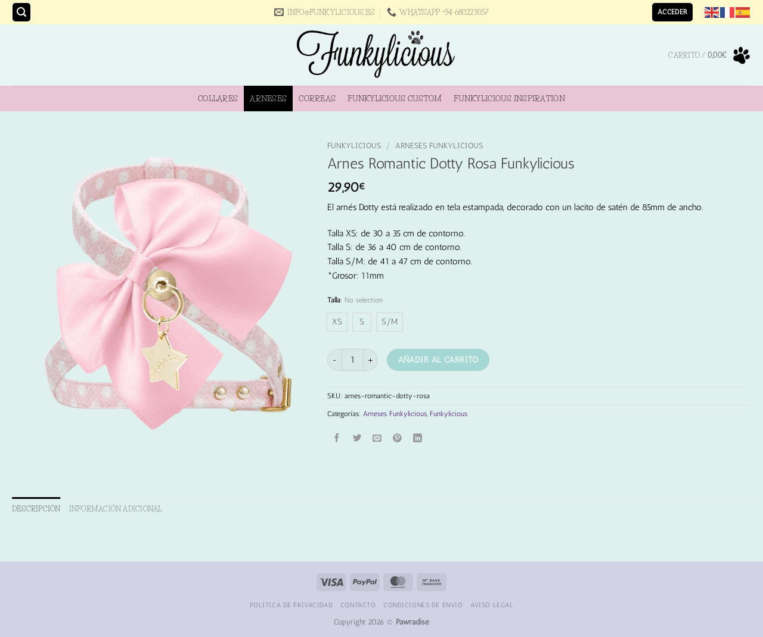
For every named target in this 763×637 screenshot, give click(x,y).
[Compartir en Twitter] (357, 439)
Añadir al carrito (438, 359)
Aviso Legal (491, 605)
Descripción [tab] (36, 508)
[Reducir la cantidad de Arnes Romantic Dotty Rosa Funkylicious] (334, 360)
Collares (218, 98)
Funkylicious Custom (395, 98)
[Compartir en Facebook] (337, 439)
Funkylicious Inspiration (509, 98)
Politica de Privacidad (291, 605)
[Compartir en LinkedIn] (417, 439)
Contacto (358, 605)
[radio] (337, 322)
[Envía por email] (377, 439)
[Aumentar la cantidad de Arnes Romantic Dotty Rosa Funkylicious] (371, 360)
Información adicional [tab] (116, 508)
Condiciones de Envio (423, 605)
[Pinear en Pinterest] (397, 439)
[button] (21, 12)
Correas (317, 98)
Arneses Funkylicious (439, 145)
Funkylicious (354, 145)
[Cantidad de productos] (353, 360)
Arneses (268, 98)
